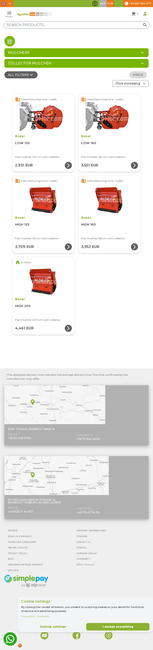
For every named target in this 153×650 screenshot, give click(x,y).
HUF (103, 3)
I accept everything (118, 626)
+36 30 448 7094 (19, 438)
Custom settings (53, 626)
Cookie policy (43, 616)
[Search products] (76, 25)
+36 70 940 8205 (88, 439)
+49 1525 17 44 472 (20, 511)
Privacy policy (28, 616)
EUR (110, 3)
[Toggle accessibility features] (95, 3)
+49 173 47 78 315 (88, 512)
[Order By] (131, 83)
